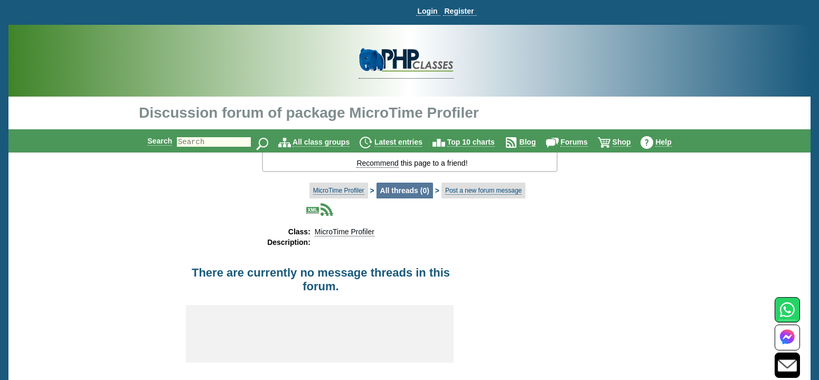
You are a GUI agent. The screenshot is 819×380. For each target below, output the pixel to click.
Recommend (377, 163)
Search (150, 141)
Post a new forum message (483, 190)
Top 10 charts (480, 142)
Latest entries (407, 142)
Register (459, 11)
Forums (582, 142)
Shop (631, 142)
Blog (537, 142)
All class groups (330, 142)
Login (427, 11)
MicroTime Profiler (338, 190)
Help (672, 142)
